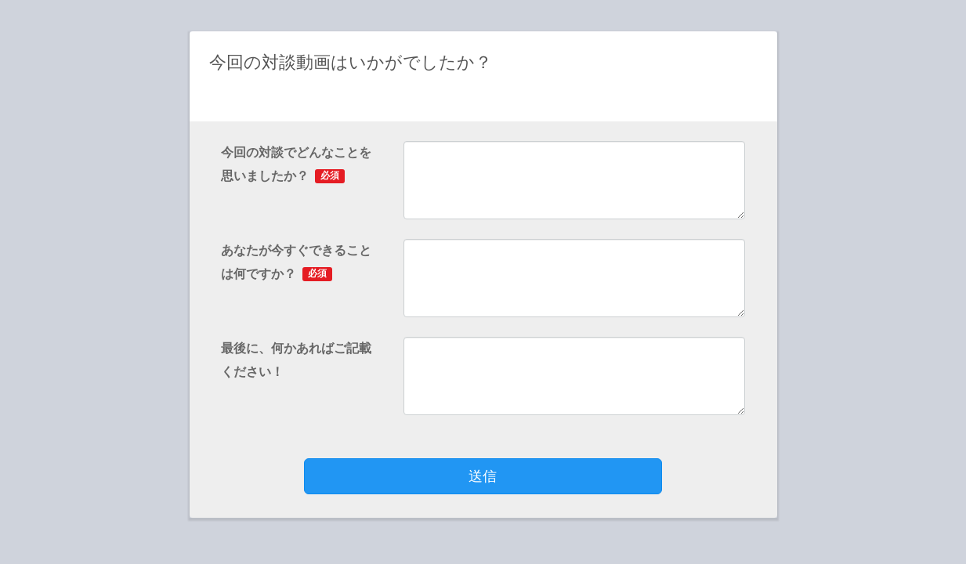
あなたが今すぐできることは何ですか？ (296, 262)
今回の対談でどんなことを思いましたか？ (296, 164)
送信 (483, 476)
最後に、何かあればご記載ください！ (296, 360)
